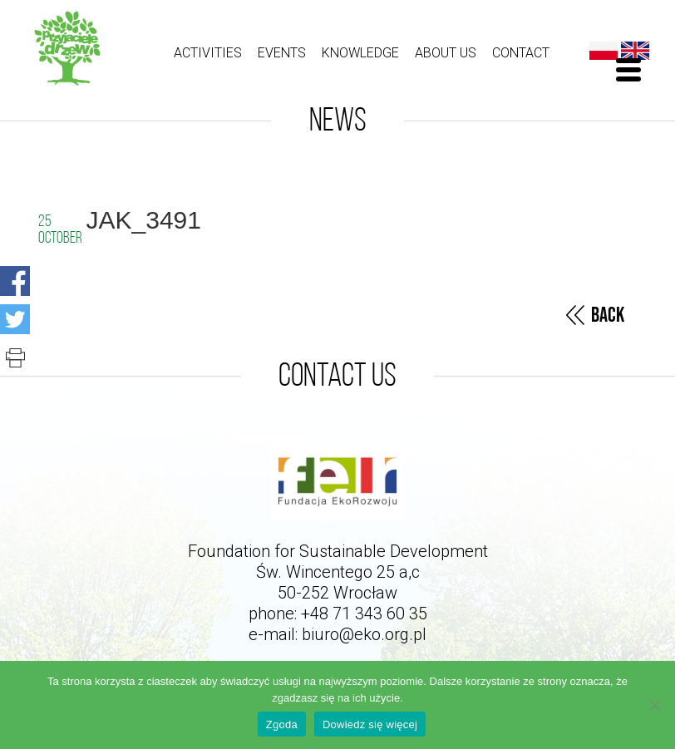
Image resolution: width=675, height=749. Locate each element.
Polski (603, 51)
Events (282, 53)
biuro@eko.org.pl (364, 634)
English (635, 51)
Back (607, 315)
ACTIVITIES (208, 53)
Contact (520, 53)
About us (445, 53)
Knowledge (360, 53)
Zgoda (282, 724)
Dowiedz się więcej (370, 724)
